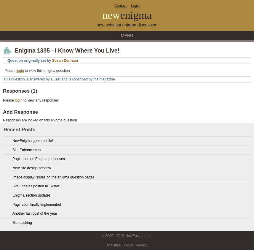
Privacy (142, 245)
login (20, 71)
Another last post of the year (34, 213)
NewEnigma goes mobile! (32, 141)
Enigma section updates (31, 195)
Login (135, 6)
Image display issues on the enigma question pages (53, 177)
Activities (114, 245)
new (127, 15)
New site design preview (31, 168)
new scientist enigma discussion (127, 25)
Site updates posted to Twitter (36, 186)
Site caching (22, 223)
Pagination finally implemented (36, 204)
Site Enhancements (27, 150)
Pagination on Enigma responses (38, 159)
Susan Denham (65, 60)
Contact (120, 6)
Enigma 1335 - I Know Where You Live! (67, 51)
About (127, 245)
